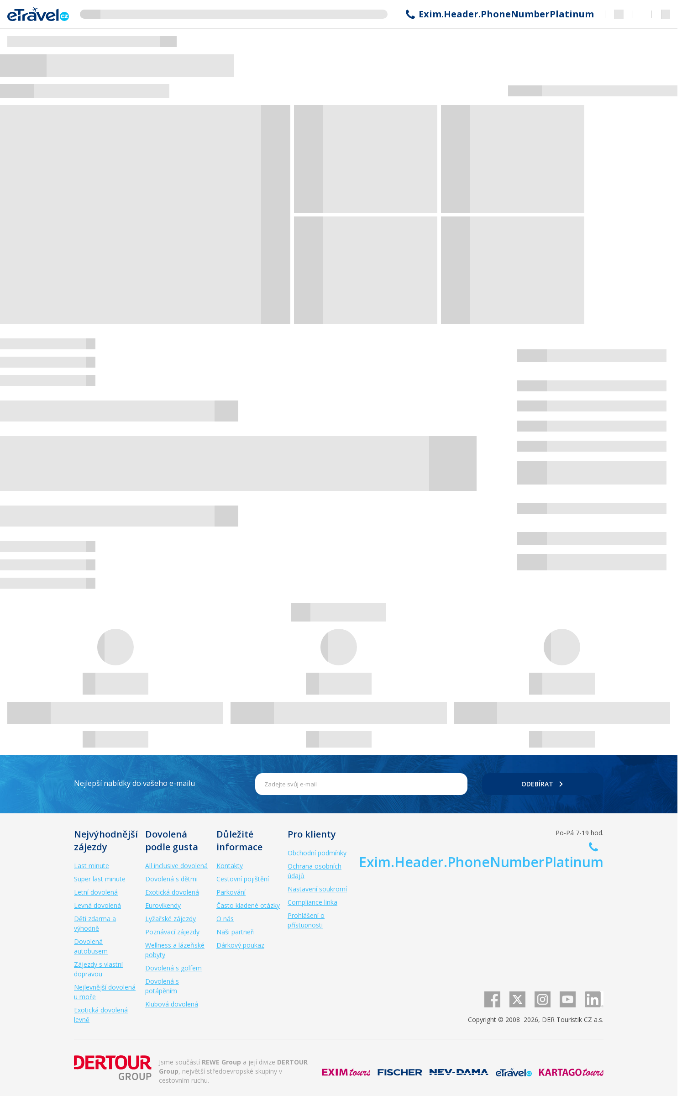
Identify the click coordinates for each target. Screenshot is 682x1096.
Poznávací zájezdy (172, 931)
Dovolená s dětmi (171, 879)
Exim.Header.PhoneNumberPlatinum (506, 14)
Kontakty (229, 865)
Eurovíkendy (163, 905)
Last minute (91, 865)
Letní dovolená (96, 892)
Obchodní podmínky (317, 852)
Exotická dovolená (172, 892)
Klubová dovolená (171, 1004)
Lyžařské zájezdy (170, 918)
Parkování (231, 892)
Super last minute (100, 879)
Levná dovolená (97, 905)
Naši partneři (235, 931)
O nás (225, 918)
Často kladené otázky (248, 905)
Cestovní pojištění (242, 879)
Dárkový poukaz (240, 945)
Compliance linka (312, 902)
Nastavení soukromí (317, 889)
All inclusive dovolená (176, 865)
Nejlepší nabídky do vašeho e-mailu (134, 783)
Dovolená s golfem (173, 968)
